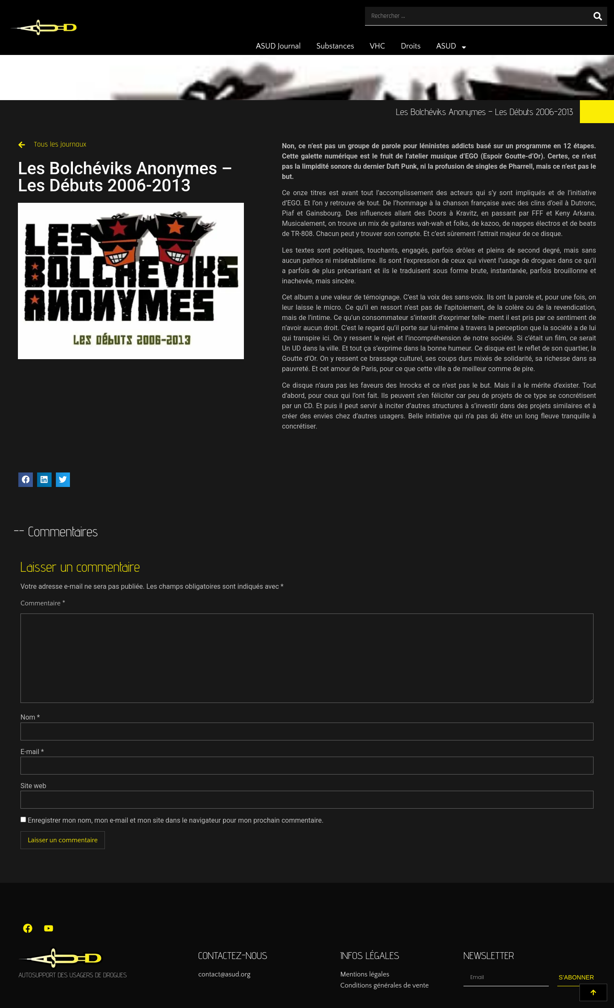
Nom (30, 717)
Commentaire (42, 603)
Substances (335, 46)
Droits (411, 46)
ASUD (451, 47)
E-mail (32, 752)
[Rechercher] (597, 16)
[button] (25, 479)
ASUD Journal (278, 46)
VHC (377, 46)
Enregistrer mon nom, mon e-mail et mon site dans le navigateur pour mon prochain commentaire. (176, 820)
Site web (33, 786)
